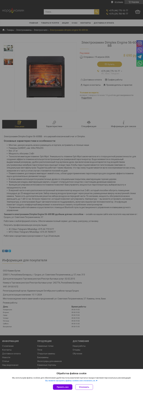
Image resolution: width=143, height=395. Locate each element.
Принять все (63, 387)
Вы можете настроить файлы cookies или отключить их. (70, 380)
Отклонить (84, 387)
